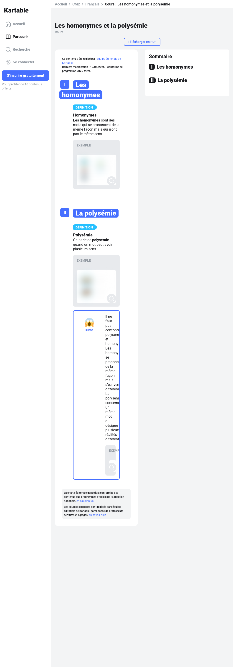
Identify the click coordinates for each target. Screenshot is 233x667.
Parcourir (16, 37)
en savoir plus (85, 501)
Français (92, 4)
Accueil (15, 24)
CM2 (76, 4)
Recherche (17, 49)
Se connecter (19, 62)
